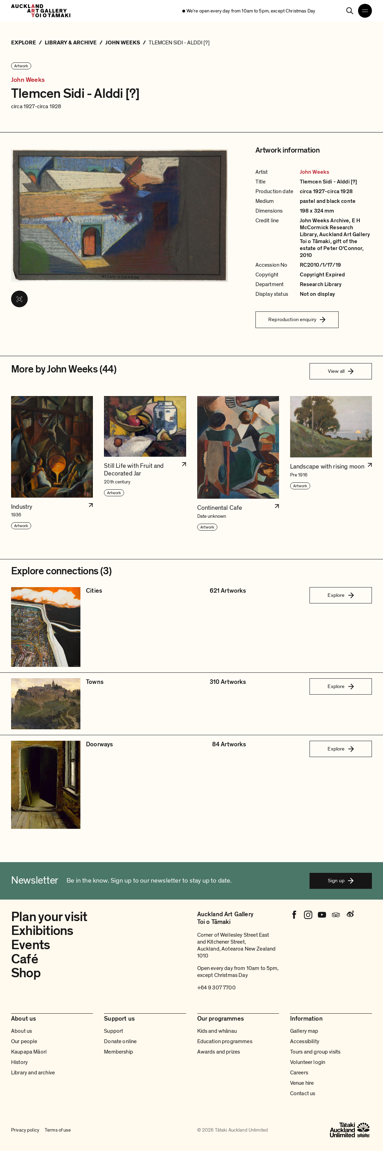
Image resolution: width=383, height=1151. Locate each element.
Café (24, 959)
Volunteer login (307, 1062)
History (19, 1062)
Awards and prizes (218, 1052)
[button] (52, 463)
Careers (299, 1072)
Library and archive (33, 1072)
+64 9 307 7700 (216, 987)
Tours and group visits (315, 1052)
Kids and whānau (217, 1031)
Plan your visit (49, 917)
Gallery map (304, 1031)
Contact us (302, 1093)
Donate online (120, 1041)
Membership (118, 1052)
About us (21, 1031)
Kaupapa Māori (28, 1052)
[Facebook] (294, 915)
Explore (341, 595)
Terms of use (58, 1130)
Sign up (341, 880)
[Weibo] (350, 915)
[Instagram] (308, 915)
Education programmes (224, 1041)
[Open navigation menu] (365, 11)
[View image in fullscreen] (19, 299)
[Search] (350, 11)
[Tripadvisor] (336, 915)
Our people (24, 1041)
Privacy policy (25, 1130)
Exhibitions (42, 930)
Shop (26, 973)
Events (30, 945)
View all (341, 371)
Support (113, 1031)
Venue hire (302, 1083)
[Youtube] (322, 915)
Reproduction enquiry (296, 319)
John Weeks (28, 80)
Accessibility (304, 1041)
